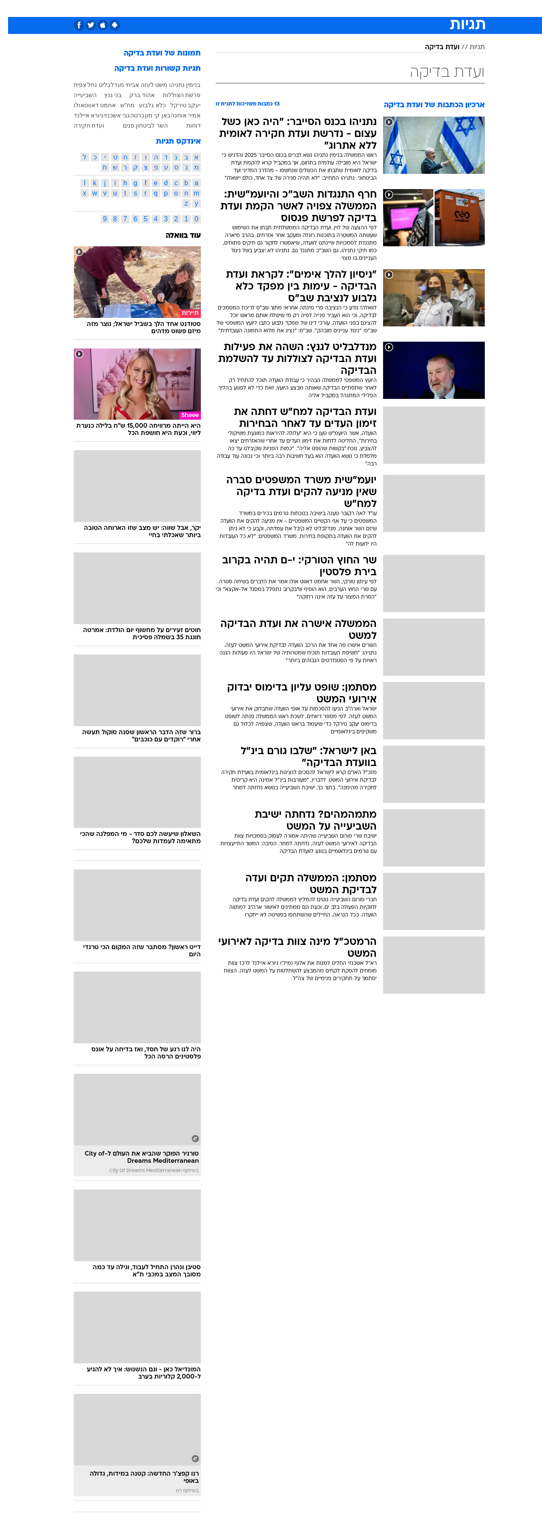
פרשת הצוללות (174, 95)
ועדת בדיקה (434, 47)
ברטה (129, 115)
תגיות (469, 47)
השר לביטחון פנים (137, 125)
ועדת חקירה (81, 125)
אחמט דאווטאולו (87, 105)
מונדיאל (379, 8)
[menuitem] (432, 8)
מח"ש (119, 105)
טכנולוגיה (189, 8)
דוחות (185, 125)
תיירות (221, 8)
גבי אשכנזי (109, 115)
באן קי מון (149, 115)
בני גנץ (105, 95)
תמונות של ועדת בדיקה (154, 53)
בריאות (250, 8)
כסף (298, 8)
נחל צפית (77, 84)
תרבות (349, 8)
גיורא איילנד (81, 115)
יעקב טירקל (177, 105)
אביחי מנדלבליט (111, 84)
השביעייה (77, 95)
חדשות (437, 8)
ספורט (408, 8)
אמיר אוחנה (178, 115)
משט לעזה (146, 84)
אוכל (276, 8)
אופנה (158, 8)
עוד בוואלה (175, 236)
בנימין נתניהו (177, 84)
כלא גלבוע (144, 105)
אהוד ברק (134, 95)
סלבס (322, 8)
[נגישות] (11, 8)
